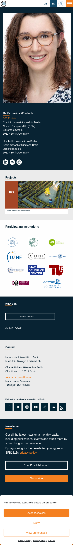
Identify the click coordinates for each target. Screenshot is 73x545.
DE (45, 3)
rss (62, 407)
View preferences (36, 532)
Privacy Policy (24, 540)
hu (61, 3)
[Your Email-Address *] (36, 465)
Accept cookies (37, 512)
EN (53, 3)
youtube (35, 407)
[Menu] (69, 3)
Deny (36, 522)
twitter (17, 407)
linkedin (53, 407)
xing (43, 407)
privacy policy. (28, 452)
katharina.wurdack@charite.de (12, 162)
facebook (8, 407)
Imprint (51, 540)
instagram (26, 407)
